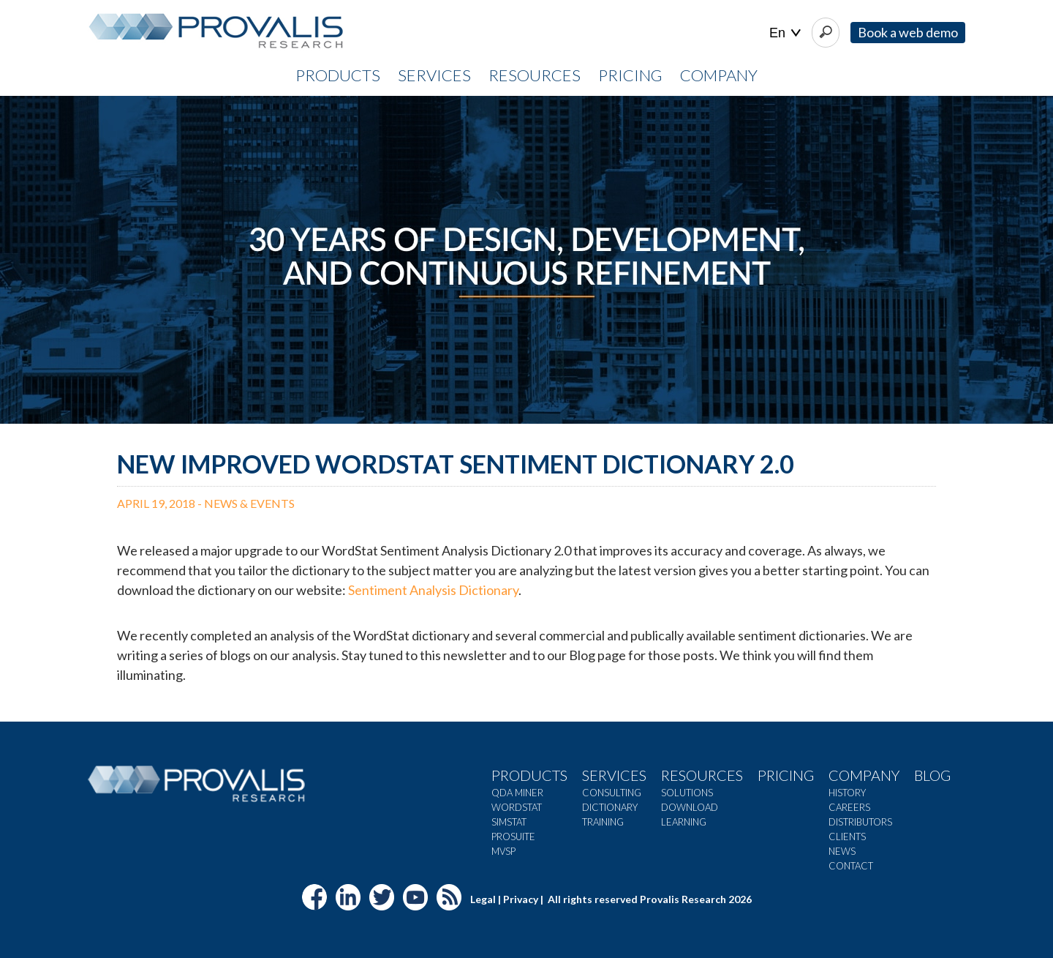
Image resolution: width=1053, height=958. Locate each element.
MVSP (503, 851)
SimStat (508, 822)
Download (689, 807)
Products (529, 775)
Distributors (860, 822)
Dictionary (610, 807)
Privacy (520, 899)
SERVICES (434, 75)
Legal (483, 899)
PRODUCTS (337, 75)
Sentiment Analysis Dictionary (433, 590)
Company (864, 775)
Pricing (786, 775)
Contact (851, 866)
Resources (702, 775)
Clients (847, 836)
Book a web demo (908, 32)
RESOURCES (534, 75)
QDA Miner (517, 792)
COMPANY (719, 75)
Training (603, 822)
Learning (683, 822)
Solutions (687, 792)
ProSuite (513, 836)
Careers (849, 807)
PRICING (630, 75)
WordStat (516, 807)
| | (785, 33)
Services (614, 775)
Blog (932, 775)
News (842, 851)
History (847, 792)
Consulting (611, 792)
